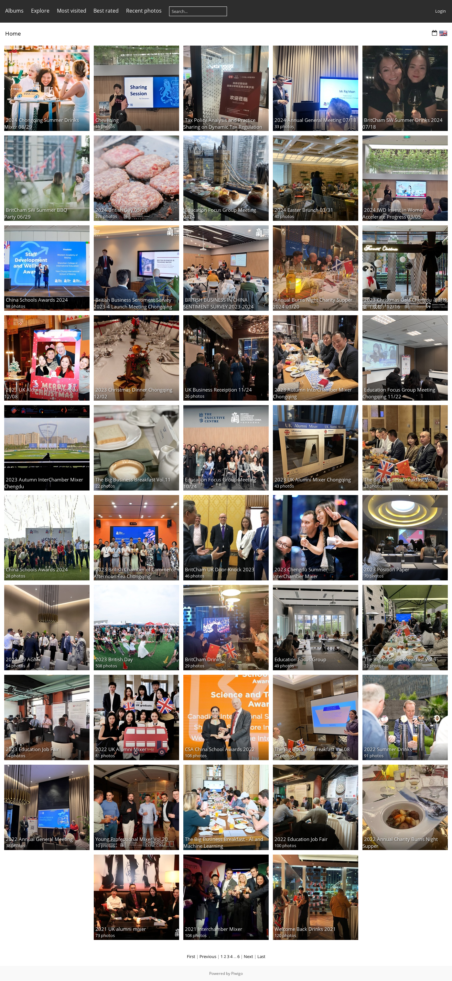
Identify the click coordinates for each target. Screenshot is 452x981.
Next (248, 956)
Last (261, 956)
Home (13, 33)
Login (440, 11)
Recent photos (144, 10)
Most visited (71, 10)
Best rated (106, 10)
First (191, 956)
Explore (40, 10)
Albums (14, 10)
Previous (207, 956)
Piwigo (237, 973)
